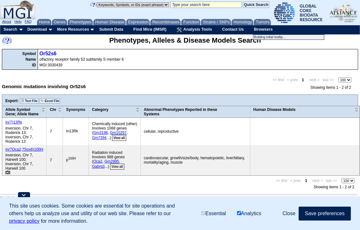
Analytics (249, 213)
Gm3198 (100, 132)
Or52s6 (48, 53)
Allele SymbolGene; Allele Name (22, 111)
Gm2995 (111, 161)
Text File (29, 101)
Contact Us (233, 29)
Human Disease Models (274, 109)
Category (100, 109)
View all (119, 138)
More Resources (73, 29)
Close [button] (288, 213)
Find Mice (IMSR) (149, 29)
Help (18, 21)
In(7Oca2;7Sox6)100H (24, 149)
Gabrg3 (98, 166)
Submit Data (111, 29)
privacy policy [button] (24, 221)
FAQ (28, 21)
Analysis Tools (194, 30)
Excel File (49, 101)
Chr (53, 109)
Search (10, 29)
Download (37, 29)
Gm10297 (118, 132)
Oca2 (97, 161)
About (6, 21)
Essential (213, 213)
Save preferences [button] (324, 213)
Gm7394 (99, 138)
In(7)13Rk (13, 122)
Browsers (263, 29)
